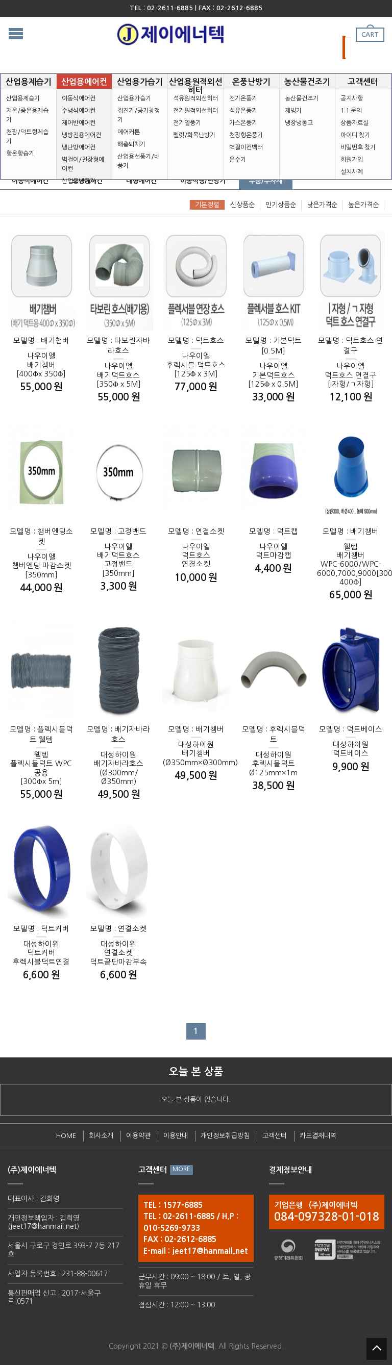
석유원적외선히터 (195, 98)
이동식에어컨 (78, 98)
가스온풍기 (243, 123)
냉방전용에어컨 (81, 135)
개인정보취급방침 (225, 1135)
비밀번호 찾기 (358, 147)
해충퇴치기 (131, 144)
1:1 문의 (351, 111)
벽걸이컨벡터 (246, 147)
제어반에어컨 (78, 123)
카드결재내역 (318, 1135)
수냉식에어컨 (78, 111)
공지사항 (351, 98)
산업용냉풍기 (78, 181)
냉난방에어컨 (78, 147)
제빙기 (293, 111)
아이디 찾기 (355, 135)
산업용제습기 (23, 98)
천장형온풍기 (246, 135)
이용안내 (175, 1135)
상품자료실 (354, 123)
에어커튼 (128, 132)
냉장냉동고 (299, 123)
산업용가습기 (134, 98)
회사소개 (101, 1135)
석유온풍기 (243, 111)
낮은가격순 (322, 204)
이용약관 (138, 1135)
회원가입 (351, 160)
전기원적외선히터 (195, 111)
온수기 (237, 160)
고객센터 (274, 1135)
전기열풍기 (187, 123)
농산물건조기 (301, 98)
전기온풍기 (243, 98)
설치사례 (351, 172)
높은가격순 (363, 204)
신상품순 (242, 204)
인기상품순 (280, 204)
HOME (66, 1135)
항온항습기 (20, 153)
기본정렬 (207, 204)
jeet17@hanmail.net (43, 1226)
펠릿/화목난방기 (194, 135)
